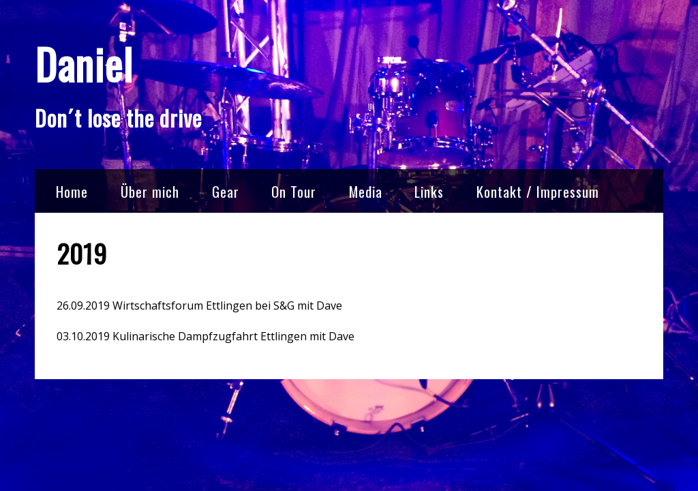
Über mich (150, 191)
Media (365, 191)
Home (72, 191)
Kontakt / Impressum (537, 191)
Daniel (84, 64)
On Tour (293, 191)
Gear (225, 191)
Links (429, 191)
